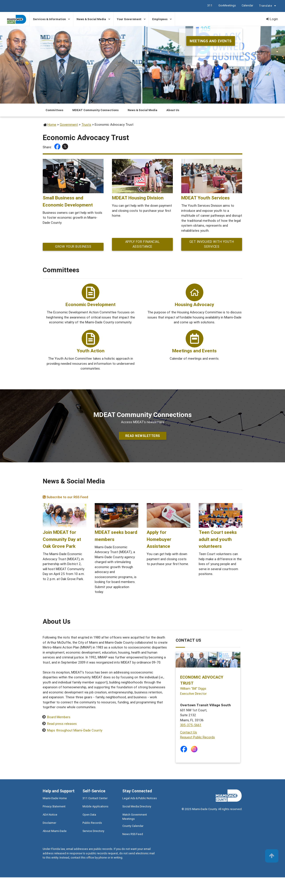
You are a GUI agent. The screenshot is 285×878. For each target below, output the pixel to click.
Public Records (92, 823)
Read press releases (62, 724)
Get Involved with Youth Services (211, 244)
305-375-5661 (190, 726)
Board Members (58, 718)
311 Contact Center (95, 799)
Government (69, 124)
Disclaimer (49, 823)
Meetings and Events (211, 41)
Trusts (86, 124)
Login (272, 19)
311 (209, 5)
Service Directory (93, 832)
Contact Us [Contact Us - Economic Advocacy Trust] (188, 733)
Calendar (247, 5)
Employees (160, 19)
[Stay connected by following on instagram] (195, 749)
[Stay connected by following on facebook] (184, 749)
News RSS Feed (132, 835)
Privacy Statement (54, 807)
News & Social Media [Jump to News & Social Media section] (142, 110)
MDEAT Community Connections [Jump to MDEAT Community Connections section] (95, 110)
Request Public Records (197, 738)
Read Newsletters (143, 436)
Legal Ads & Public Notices (139, 799)
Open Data (89, 815)
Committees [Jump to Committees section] (54, 110)
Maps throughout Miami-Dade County (74, 731)
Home (51, 124)
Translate (268, 6)
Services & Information (49, 19)
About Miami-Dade (55, 832)
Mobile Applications (95, 807)
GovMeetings (227, 5)
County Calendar (132, 826)
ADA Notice (50, 815)
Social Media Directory (136, 807)
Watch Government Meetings (134, 817)
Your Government (129, 19)
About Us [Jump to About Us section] (172, 110)
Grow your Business (73, 247)
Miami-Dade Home (55, 799)
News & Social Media (91, 19)
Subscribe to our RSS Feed (65, 498)
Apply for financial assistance (142, 244)
